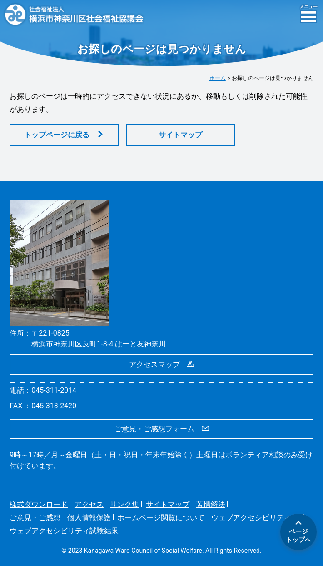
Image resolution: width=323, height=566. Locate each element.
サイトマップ (180, 134)
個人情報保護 (89, 517)
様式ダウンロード (39, 504)
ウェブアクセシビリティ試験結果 (64, 530)
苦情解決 (210, 504)
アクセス (89, 504)
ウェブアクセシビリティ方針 (258, 517)
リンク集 (124, 504)
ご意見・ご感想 (35, 517)
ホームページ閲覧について (160, 517)
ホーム (217, 78)
